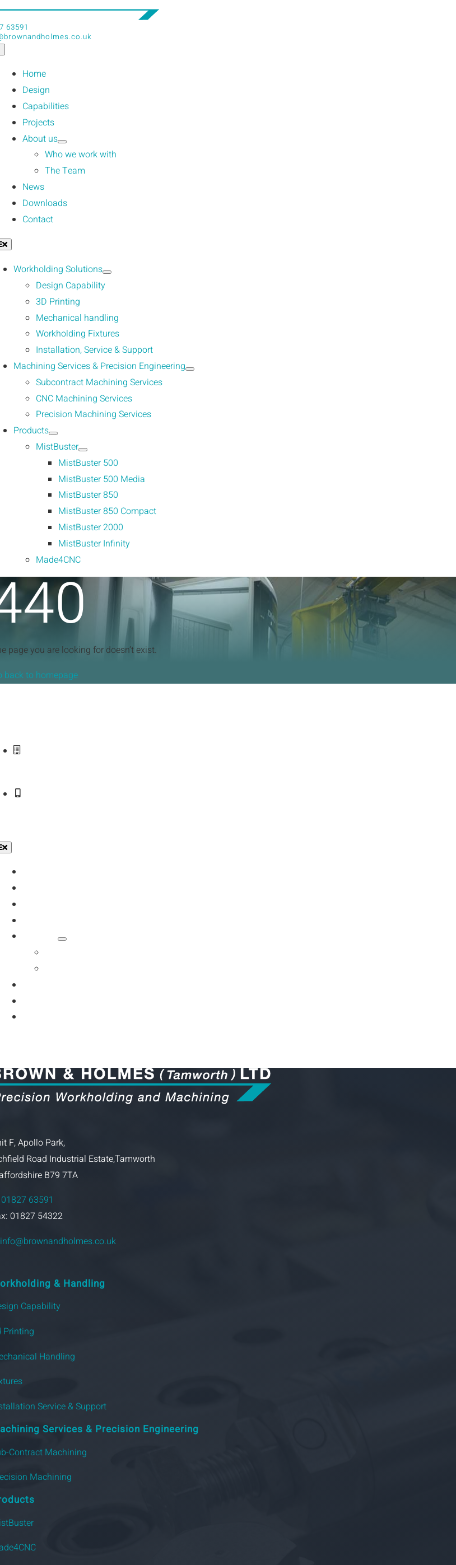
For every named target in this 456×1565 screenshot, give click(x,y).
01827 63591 (27, 1200)
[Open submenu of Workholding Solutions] (107, 272)
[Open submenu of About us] (62, 141)
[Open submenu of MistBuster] (82, 449)
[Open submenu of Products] (53, 433)
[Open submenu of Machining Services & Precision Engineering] (189, 369)
